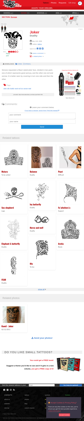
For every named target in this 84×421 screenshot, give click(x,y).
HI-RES (18, 64)
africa (75, 13)
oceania (8, 13)
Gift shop (72, 3)
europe (25, 13)
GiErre (40, 44)
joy (22, 88)
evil (19, 88)
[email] (42, 385)
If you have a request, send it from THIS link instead (42, 110)
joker (5, 88)
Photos (53, 3)
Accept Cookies (64, 415)
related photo (36, 56)
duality (12, 88)
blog (26, 403)
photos (27, 399)
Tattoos (46, 3)
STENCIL (27, 64)
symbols (47, 395)
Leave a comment (37, 53)
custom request (29, 408)
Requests (62, 3)
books (47, 403)
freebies (67, 395)
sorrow (25, 88)
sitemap (6, 408)
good (16, 88)
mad (29, 88)
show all (41, 289)
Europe (14, 17)
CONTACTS (8, 395)
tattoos (27, 395)
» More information (54, 411)
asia (59, 13)
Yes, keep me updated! (70, 385)
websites (7, 403)
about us (7, 399)
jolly (8, 88)
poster (47, 399)
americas (42, 13)
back (80, 29)
